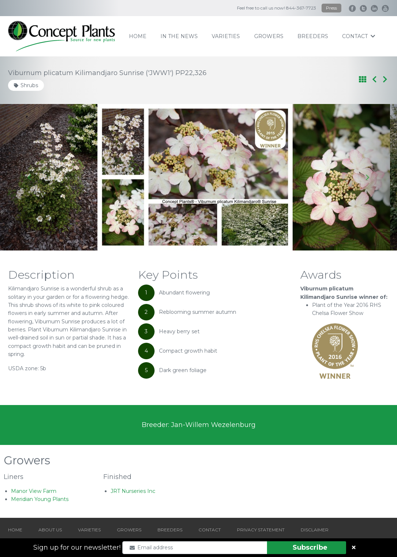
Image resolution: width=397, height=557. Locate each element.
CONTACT (209, 529)
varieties (226, 36)
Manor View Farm (33, 491)
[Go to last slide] (30, 177)
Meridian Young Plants (39, 499)
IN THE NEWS (179, 36)
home (137, 36)
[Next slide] (367, 177)
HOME (15, 529)
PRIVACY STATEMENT (261, 529)
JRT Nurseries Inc (133, 491)
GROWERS (129, 529)
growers (268, 36)
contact (358, 36)
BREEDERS (169, 529)
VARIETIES (89, 529)
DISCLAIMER (315, 529)
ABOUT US (50, 529)
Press (331, 8)
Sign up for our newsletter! (76, 547)
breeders (312, 36)
